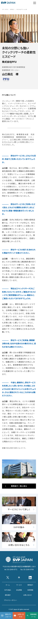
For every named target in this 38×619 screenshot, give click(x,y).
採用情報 (30, 590)
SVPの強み (7, 590)
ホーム (8, 585)
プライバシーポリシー (10, 600)
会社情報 (19, 590)
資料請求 (8, 595)
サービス (19, 585)
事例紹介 (12, 9)
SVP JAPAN (5, 9)
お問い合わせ (27, 595)
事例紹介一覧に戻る (19, 486)
